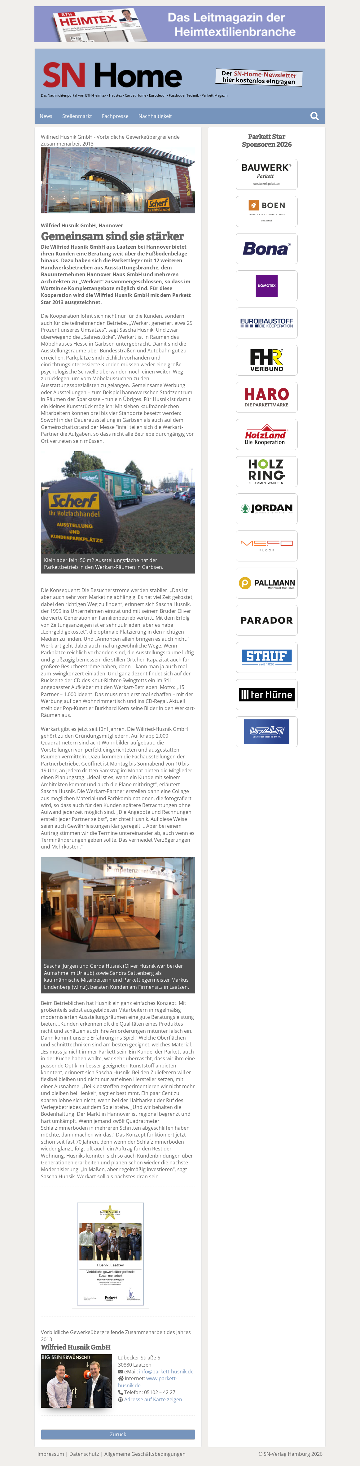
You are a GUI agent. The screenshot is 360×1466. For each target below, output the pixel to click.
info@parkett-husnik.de (166, 1371)
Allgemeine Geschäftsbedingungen (145, 1454)
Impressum (50, 1454)
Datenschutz (84, 1454)
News (46, 116)
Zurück (118, 1434)
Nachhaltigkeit (155, 116)
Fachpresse (115, 116)
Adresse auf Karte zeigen (153, 1399)
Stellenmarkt (77, 116)
